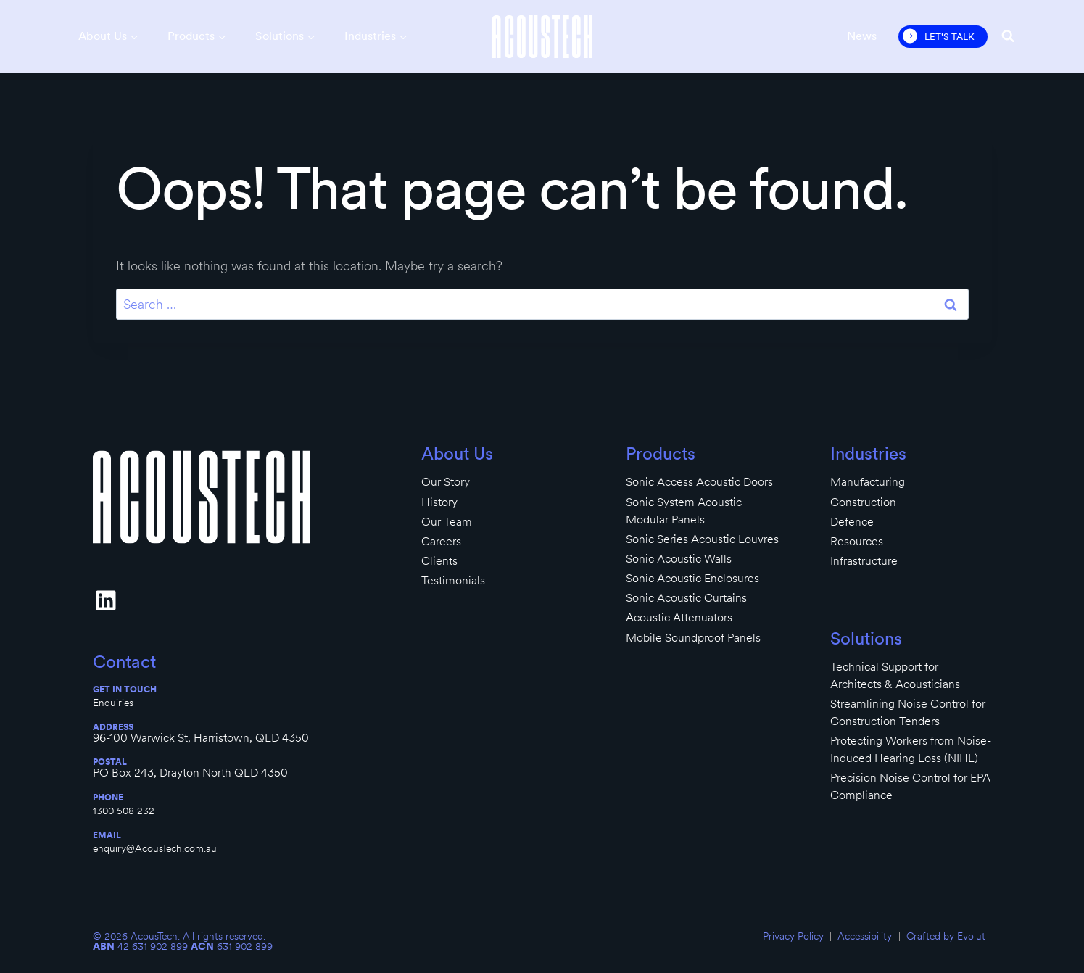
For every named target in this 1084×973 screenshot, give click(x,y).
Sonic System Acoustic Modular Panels (684, 510)
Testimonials (453, 580)
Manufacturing (867, 482)
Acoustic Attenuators (679, 617)
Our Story (445, 482)
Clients (439, 561)
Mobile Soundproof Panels (693, 638)
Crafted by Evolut (945, 936)
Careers (441, 541)
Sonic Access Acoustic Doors (699, 482)
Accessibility (864, 936)
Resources (856, 541)
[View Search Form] (1008, 36)
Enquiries (113, 702)
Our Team (446, 522)
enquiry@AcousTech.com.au (155, 848)
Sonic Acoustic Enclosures (692, 578)
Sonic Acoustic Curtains (686, 598)
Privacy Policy (793, 936)
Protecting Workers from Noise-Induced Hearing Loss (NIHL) (910, 749)
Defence (852, 522)
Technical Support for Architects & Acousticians (895, 675)
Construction (863, 502)
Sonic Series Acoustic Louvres (702, 539)
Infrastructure (864, 561)
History (439, 502)
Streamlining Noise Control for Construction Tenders (907, 712)
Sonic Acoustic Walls (679, 559)
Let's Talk (949, 36)
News (862, 36)
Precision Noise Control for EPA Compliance (910, 786)
